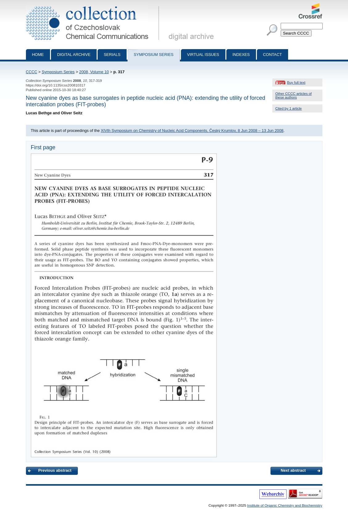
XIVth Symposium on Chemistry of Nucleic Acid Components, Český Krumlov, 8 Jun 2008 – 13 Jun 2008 (192, 130)
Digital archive (73, 54)
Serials (112, 54)
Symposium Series (58, 72)
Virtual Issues (203, 54)
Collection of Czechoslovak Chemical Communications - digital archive (93, 5)
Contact (272, 54)
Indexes (241, 54)
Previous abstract (54, 470)
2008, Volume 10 (94, 72)
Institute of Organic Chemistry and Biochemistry (284, 505)
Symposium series (154, 54)
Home (38, 54)
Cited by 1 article (288, 108)
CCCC (31, 72)
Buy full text (296, 82)
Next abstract (293, 470)
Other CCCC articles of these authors (293, 95)
